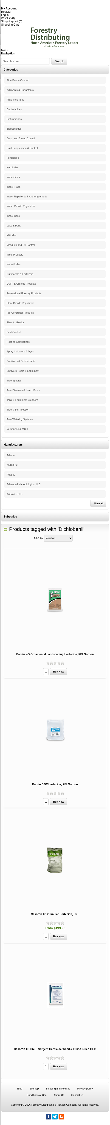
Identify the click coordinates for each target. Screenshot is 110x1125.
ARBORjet (12, 465)
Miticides (12, 235)
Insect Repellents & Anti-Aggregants (27, 196)
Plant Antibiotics (16, 322)
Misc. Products (15, 254)
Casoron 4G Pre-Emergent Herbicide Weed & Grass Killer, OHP (55, 1049)
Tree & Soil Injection (18, 409)
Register (6, 11)
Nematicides (14, 264)
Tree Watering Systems (20, 419)
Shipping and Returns (58, 1088)
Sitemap (34, 1088)
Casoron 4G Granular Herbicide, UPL (55, 914)
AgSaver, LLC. (15, 494)
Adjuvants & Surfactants (20, 90)
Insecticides (13, 177)
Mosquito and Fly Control (21, 245)
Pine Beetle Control (17, 80)
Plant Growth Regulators (20, 303)
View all (98, 503)
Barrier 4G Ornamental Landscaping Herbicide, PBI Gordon (55, 654)
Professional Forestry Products (24, 293)
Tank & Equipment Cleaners (22, 400)
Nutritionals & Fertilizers (20, 274)
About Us (59, 1095)
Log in (5, 15)
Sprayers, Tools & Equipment (23, 370)
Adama (11, 455)
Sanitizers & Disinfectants (21, 361)
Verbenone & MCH (17, 429)
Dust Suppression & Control (22, 148)
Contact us (77, 1095)
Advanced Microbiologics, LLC (24, 484)
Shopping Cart (10, 24)
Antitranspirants (15, 99)
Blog (19, 1088)
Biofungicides (14, 119)
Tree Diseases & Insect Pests (23, 390)
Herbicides (13, 167)
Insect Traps (13, 186)
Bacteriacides (14, 109)
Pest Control (14, 332)
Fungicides (13, 157)
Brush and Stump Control (21, 138)
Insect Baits (13, 215)
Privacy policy (85, 1088)
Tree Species (14, 380)
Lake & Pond (14, 225)
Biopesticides (14, 128)
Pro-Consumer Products (20, 312)
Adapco (11, 474)
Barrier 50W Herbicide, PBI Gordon (55, 784)
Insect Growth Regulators (21, 206)
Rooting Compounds (18, 341)
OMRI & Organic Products (21, 283)
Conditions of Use (37, 1095)
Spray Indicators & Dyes (20, 351)
